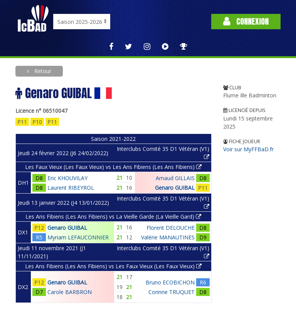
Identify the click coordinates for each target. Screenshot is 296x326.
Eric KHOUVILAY (67, 178)
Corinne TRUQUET (171, 292)
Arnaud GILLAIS (175, 178)
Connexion (246, 21)
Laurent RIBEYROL (70, 187)
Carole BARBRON (69, 292)
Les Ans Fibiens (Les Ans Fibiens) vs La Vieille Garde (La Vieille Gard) (113, 216)
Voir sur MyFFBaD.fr (248, 149)
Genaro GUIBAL (175, 187)
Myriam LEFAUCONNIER (78, 237)
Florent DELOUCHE (170, 227)
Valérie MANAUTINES (168, 237)
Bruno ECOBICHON (170, 282)
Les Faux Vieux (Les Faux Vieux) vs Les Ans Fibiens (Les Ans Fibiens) (113, 167)
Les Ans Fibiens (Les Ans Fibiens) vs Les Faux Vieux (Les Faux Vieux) (113, 266)
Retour (42, 71)
